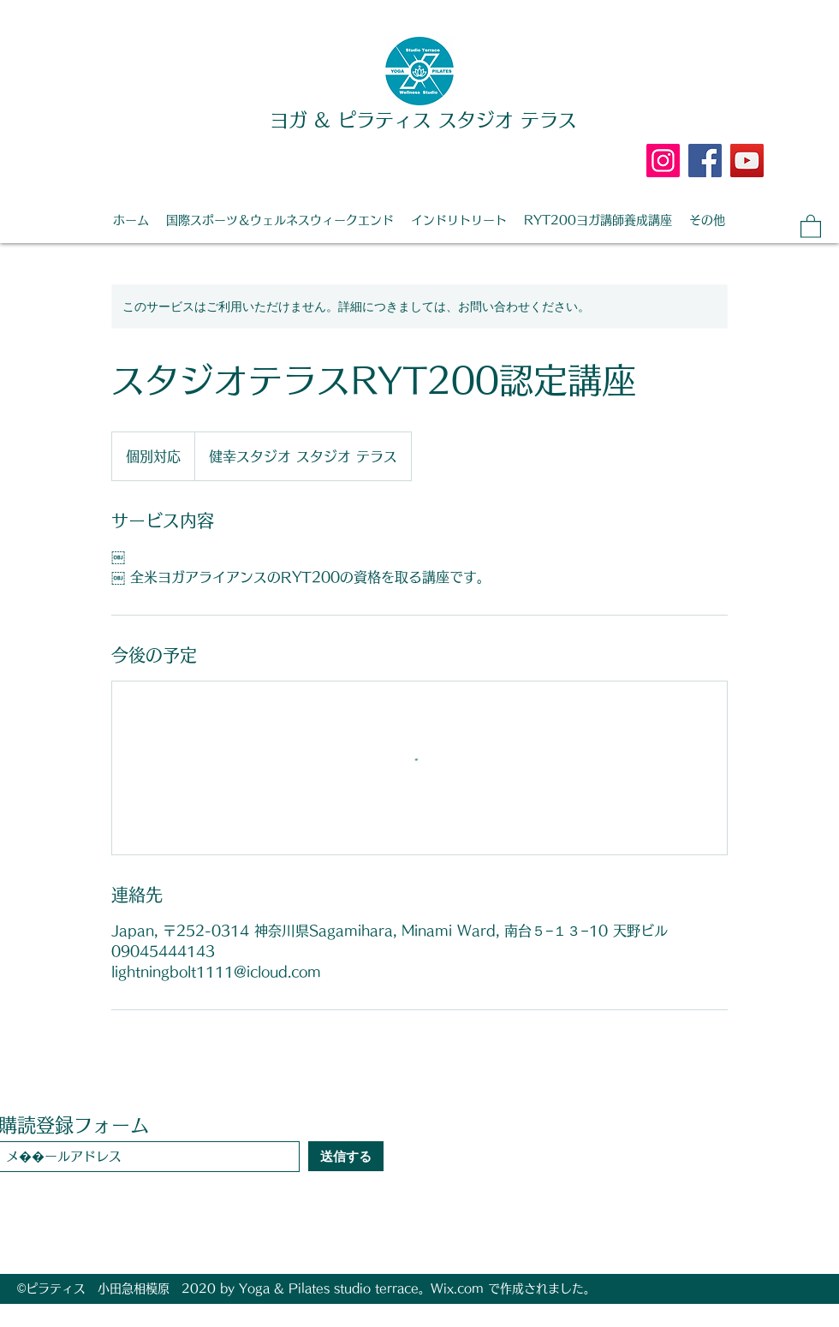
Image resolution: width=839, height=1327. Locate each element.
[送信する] (346, 1156)
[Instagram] (663, 160)
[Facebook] (705, 160)
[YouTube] (747, 160)
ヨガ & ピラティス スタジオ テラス (423, 119)
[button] (810, 225)
